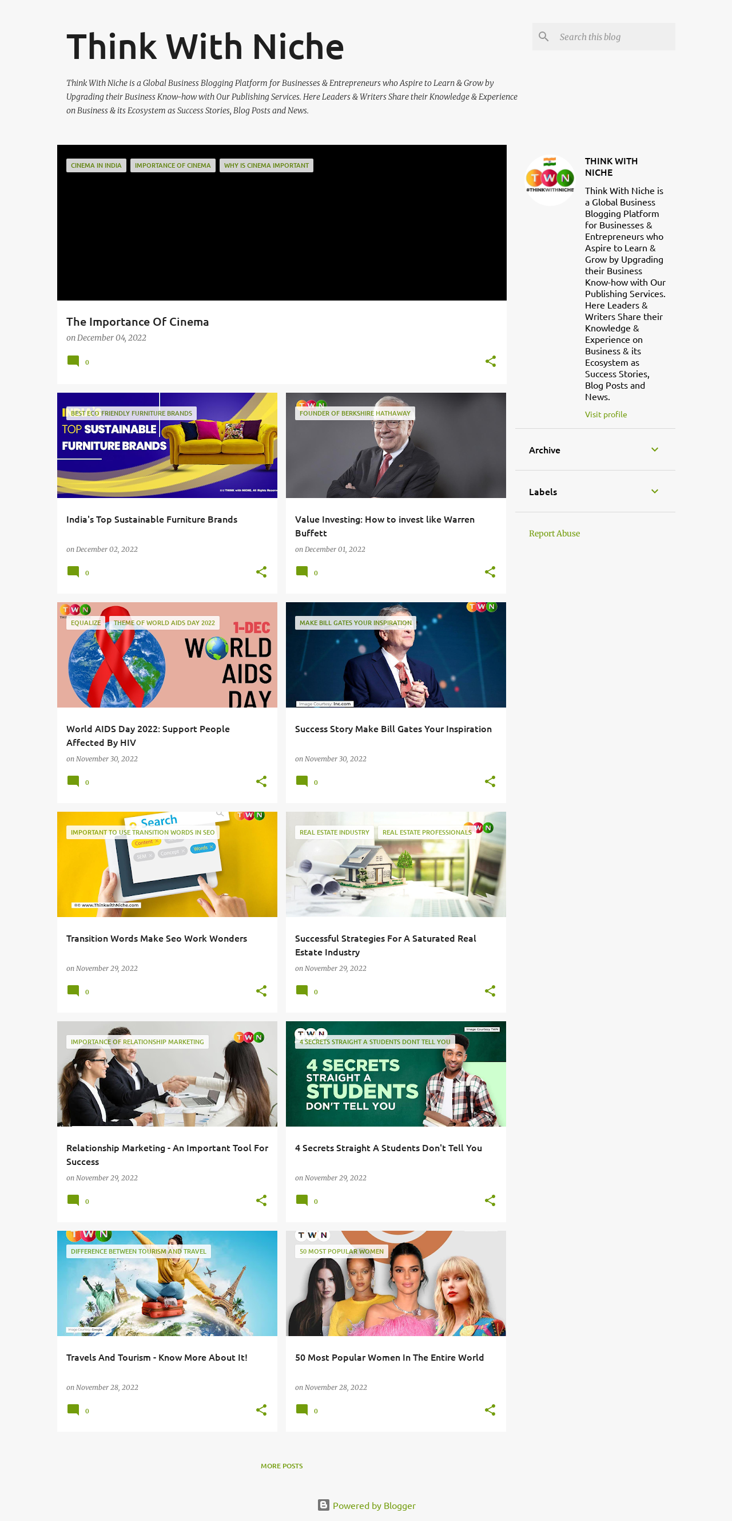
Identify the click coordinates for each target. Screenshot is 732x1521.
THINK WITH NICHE (611, 166)
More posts (282, 1466)
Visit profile (606, 414)
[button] (491, 362)
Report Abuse (554, 533)
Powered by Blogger (366, 1505)
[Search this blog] (615, 36)
